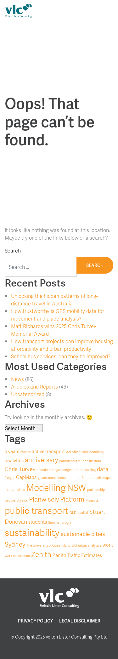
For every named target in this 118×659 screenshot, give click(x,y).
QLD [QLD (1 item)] (73, 512)
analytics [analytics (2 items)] (14, 460)
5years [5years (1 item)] (25, 451)
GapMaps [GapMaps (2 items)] (26, 477)
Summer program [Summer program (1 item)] (61, 522)
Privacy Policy (35, 621)
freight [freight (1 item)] (10, 477)
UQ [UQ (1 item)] (74, 545)
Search (13, 250)
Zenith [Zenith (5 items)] (41, 554)
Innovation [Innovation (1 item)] (65, 477)
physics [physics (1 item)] (22, 500)
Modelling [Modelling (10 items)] (46, 487)
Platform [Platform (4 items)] (72, 499)
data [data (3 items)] (103, 469)
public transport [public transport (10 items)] (36, 510)
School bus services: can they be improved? (60, 356)
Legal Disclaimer (79, 621)
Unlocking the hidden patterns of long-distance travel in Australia (54, 299)
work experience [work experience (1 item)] (17, 555)
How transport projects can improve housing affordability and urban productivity (62, 345)
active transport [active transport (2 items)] (48, 451)
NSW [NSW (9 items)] (76, 487)
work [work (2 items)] (108, 545)
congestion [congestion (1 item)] (69, 469)
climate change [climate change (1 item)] (48, 469)
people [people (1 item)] (10, 500)
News (17, 379)
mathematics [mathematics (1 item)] (15, 489)
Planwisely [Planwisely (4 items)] (44, 499)
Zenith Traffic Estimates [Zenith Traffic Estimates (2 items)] (77, 555)
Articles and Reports (34, 386)
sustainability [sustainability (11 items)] (32, 532)
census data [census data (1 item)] (92, 460)
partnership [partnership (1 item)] (96, 489)
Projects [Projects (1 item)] (92, 500)
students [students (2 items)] (37, 522)
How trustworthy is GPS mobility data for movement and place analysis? (57, 314)
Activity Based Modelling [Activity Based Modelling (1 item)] (85, 451)
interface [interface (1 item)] (81, 477)
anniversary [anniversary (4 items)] (41, 459)
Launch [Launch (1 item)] (95, 477)
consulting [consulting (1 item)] (88, 469)
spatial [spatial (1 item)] (83, 512)
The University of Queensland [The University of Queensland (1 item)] (48, 545)
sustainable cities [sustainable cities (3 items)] (83, 533)
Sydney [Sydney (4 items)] (15, 544)
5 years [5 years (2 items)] (12, 451)
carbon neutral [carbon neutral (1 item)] (70, 460)
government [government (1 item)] (47, 477)
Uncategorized (27, 394)
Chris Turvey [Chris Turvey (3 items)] (20, 469)
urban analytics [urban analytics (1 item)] (89, 545)
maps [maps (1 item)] (106, 477)
